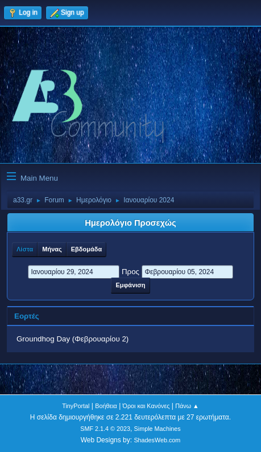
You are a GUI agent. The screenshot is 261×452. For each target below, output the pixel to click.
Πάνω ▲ (187, 405)
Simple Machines (157, 428)
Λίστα (24, 249)
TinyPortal (75, 405)
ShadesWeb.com (157, 440)
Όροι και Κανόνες (146, 405)
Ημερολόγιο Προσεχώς (130, 222)
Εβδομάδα (86, 249)
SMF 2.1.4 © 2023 (105, 428)
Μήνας (51, 249)
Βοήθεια (106, 405)
